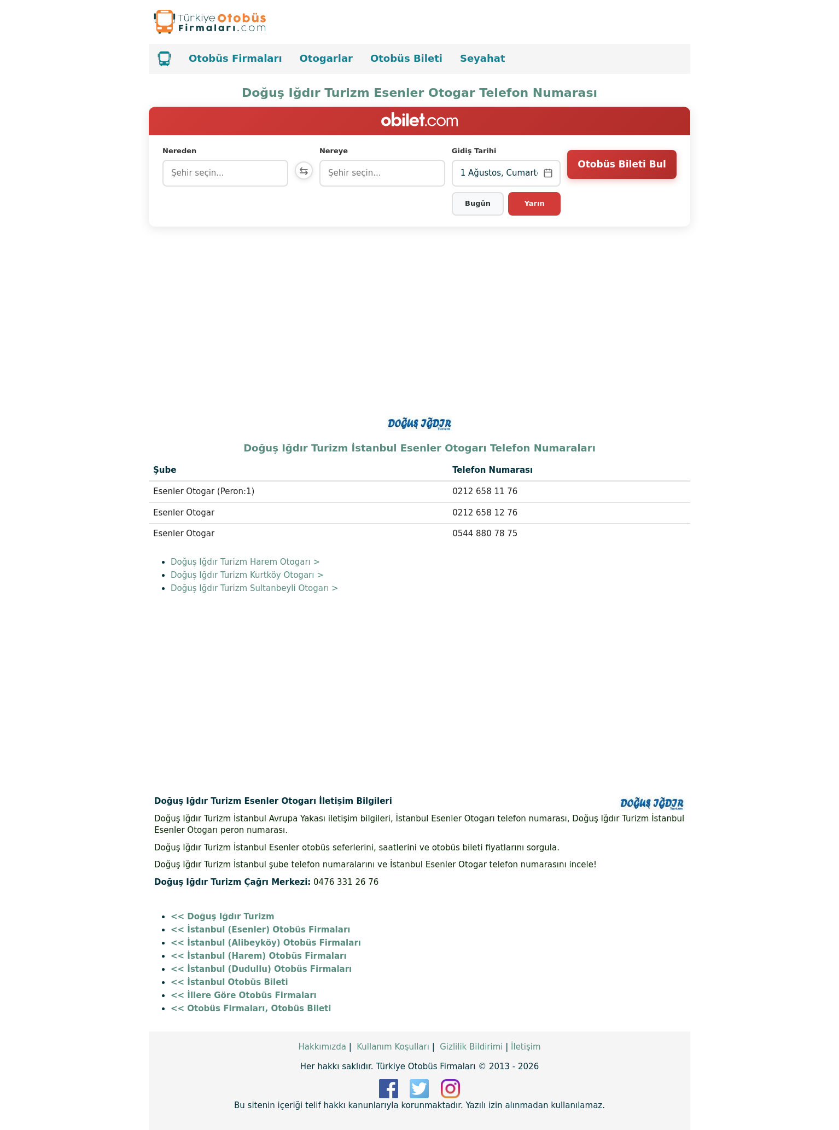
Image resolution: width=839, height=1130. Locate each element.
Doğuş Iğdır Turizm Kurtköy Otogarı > (247, 575)
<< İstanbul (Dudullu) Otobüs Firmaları (261, 969)
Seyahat (482, 58)
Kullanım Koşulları (393, 1047)
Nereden (179, 151)
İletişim (525, 1047)
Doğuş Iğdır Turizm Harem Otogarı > (245, 562)
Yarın (535, 203)
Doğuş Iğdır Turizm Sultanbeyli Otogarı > (255, 588)
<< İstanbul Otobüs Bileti (229, 982)
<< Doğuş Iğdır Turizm (223, 917)
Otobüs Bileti (406, 58)
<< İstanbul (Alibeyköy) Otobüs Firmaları (266, 943)
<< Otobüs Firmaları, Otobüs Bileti (251, 1008)
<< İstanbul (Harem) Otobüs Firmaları (259, 956)
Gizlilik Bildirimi (471, 1047)
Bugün (479, 203)
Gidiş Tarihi (475, 151)
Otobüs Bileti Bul (622, 172)
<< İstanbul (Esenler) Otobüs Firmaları (260, 930)
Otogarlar (326, 58)
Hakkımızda (322, 1047)
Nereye (336, 151)
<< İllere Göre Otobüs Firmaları (244, 995)
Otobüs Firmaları (235, 58)
